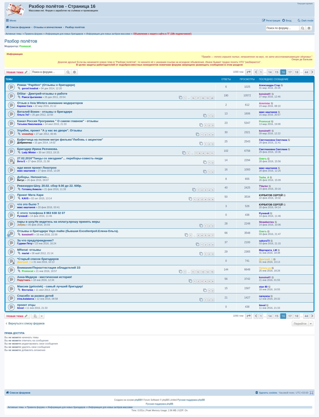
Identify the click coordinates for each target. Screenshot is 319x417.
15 (212, 271)
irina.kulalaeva (25, 298)
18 (203, 98)
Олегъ (263, 158)
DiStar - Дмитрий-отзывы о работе (42, 93)
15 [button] (276, 72)
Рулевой (22, 216)
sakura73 (264, 240)
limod (20, 308)
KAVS (25, 198)
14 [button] (270, 72)
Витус (20, 180)
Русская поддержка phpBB (191, 400)
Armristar (264, 103)
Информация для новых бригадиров (64, 34)
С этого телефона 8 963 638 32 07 (41, 213)
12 (198, 271)
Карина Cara (24, 106)
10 (207, 153)
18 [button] (296, 72)
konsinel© (265, 94)
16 (193, 98)
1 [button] (261, 72)
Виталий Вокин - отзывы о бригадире (44, 111)
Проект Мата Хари (30, 195)
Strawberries (266, 222)
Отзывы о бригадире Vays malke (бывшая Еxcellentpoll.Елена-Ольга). (68, 231)
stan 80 (263, 286)
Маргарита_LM (268, 250)
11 (212, 153)
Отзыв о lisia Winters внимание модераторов (50, 103)
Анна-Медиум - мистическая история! (44, 277)
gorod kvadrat (30, 88)
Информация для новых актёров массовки (108, 34)
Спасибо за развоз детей (35, 295)
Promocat (25, 46)
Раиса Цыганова (32, 97)
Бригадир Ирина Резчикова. (37, 149)
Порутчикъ (24, 280)
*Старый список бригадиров (38, 259)
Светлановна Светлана (273, 140)
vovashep (27, 134)
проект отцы (26, 305)
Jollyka (21, 224)
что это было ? (28, 204)
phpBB (138, 400)
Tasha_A (264, 177)
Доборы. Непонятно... (33, 177)
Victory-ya (265, 268)
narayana (264, 296)
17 (198, 98)
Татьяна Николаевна (29, 124)
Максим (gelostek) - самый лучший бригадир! (50, 286)
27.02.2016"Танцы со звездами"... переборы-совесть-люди (60, 158)
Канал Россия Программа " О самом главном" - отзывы (57, 121)
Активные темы (14, 34)
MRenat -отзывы (29, 249)
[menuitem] (286, 20)
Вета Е (21, 161)
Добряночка (24, 142)
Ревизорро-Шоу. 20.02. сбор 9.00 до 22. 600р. (49, 185)
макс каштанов (268, 112)
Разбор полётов (20, 41)
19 (207, 98)
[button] (248, 72)
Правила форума (33, 34)
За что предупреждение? (35, 240)
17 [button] (290, 72)
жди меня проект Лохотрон (36, 167)
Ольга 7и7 (23, 114)
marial (25, 253)
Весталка (27, 289)
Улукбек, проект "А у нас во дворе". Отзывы (49, 130)
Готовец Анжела (31, 189)
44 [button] (306, 72)
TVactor (263, 186)
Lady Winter (29, 152)
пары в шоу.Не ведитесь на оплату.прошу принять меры (58, 221)
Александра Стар (269, 85)
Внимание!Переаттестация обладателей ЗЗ (48, 267)
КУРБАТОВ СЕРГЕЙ (271, 195)
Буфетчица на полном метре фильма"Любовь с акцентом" (60, 139)
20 (212, 98)
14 (207, 271)
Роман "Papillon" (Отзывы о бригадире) (46, 85)
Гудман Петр (24, 243)
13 (203, 271)
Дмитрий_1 (24, 262)
